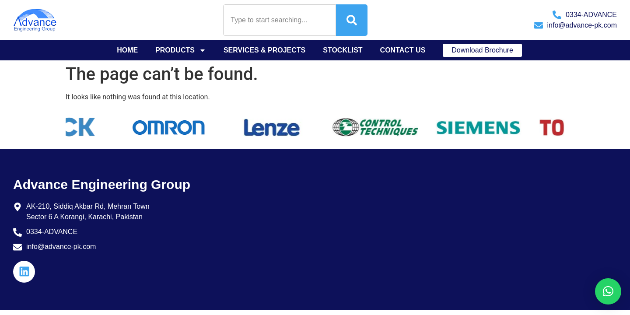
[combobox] (279, 20)
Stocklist (342, 50)
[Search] (352, 20)
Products (180, 50)
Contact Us (403, 50)
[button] (608, 291)
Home (127, 50)
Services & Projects (264, 50)
